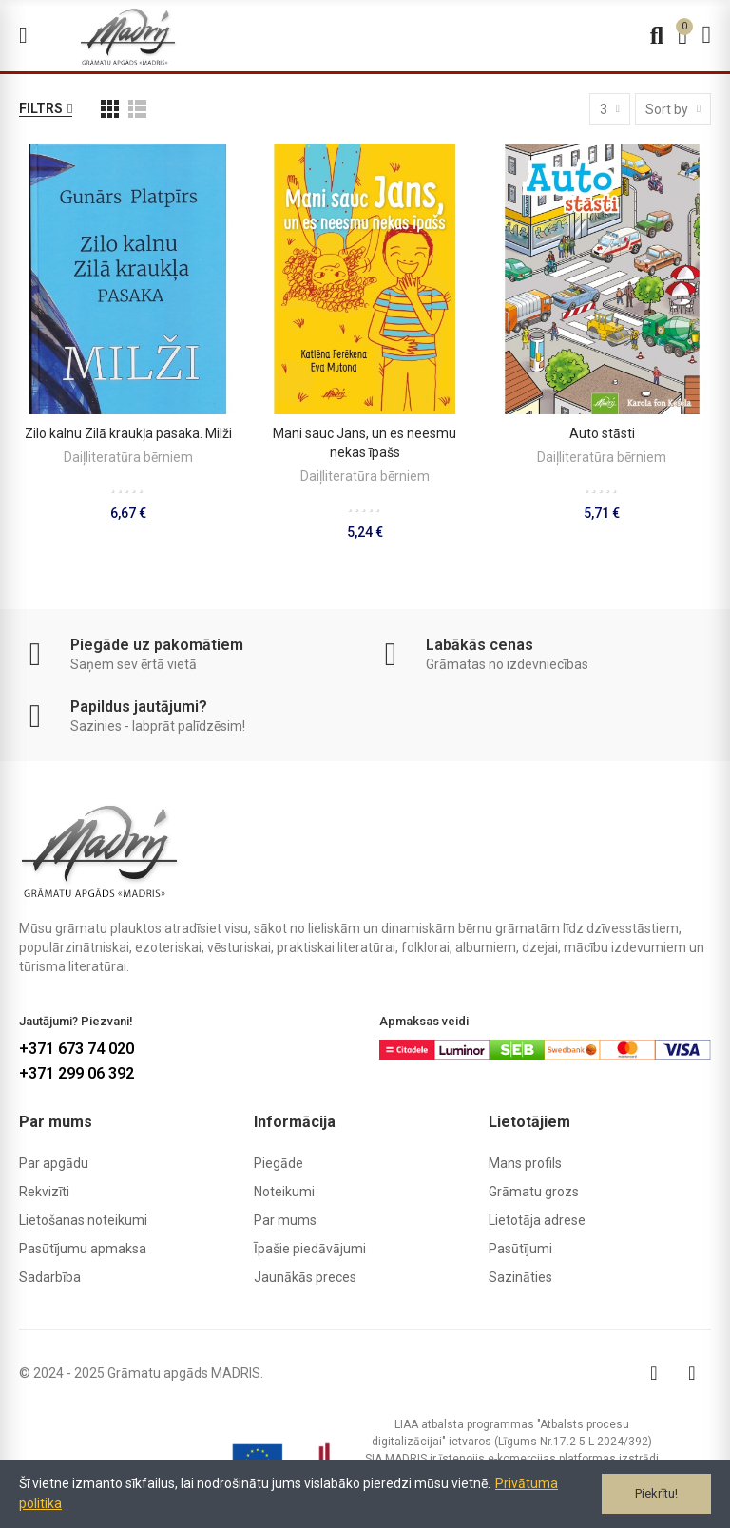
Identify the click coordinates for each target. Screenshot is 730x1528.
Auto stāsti (602, 433)
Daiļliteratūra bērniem (128, 457)
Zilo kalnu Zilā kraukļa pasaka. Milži (128, 433)
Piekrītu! (656, 1493)
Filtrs (41, 108)
